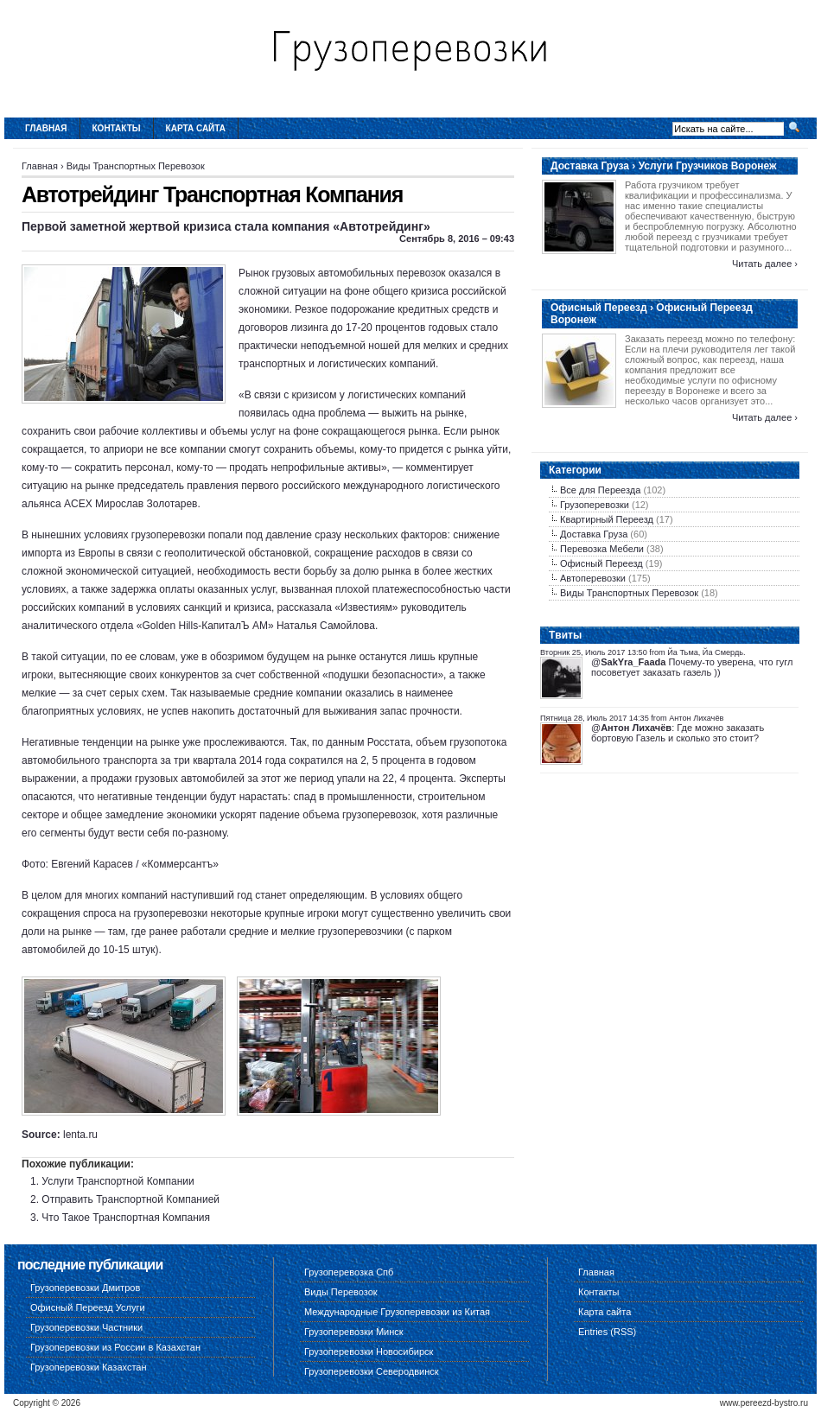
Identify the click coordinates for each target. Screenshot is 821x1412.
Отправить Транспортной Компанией (130, 1199)
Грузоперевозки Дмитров (85, 1287)
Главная (46, 128)
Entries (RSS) (607, 1331)
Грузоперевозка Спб (348, 1272)
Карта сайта (196, 128)
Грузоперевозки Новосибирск (368, 1351)
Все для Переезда (600, 490)
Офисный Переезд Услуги (87, 1307)
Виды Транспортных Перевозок (136, 166)
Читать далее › (765, 263)
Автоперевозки (593, 578)
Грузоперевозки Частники (86, 1327)
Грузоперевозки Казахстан (88, 1367)
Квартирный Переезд (606, 519)
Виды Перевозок (341, 1292)
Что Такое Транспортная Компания (125, 1218)
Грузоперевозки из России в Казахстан (115, 1347)
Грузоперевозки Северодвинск (371, 1371)
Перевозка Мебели (602, 549)
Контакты (116, 128)
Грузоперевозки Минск (354, 1331)
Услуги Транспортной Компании (117, 1181)
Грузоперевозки (594, 504)
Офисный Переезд (601, 563)
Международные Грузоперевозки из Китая (397, 1312)
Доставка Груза (593, 534)
